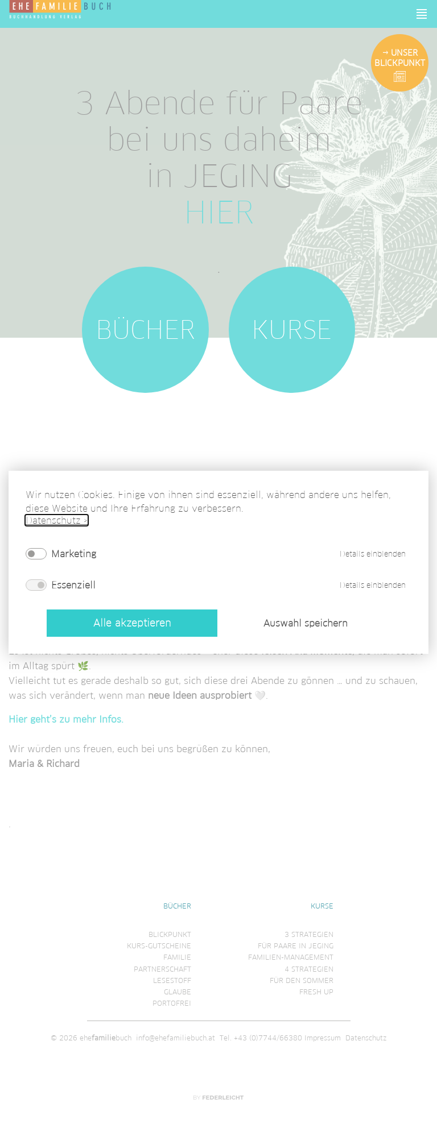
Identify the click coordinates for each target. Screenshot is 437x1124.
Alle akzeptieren (132, 622)
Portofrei (171, 1003)
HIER (219, 213)
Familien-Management (290, 957)
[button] (422, 14)
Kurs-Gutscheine (159, 945)
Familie (177, 957)
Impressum (322, 1038)
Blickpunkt (170, 934)
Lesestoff (172, 980)
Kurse (292, 329)
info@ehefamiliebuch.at (175, 1038)
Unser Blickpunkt (399, 58)
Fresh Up (316, 992)
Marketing (73, 554)
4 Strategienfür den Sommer (301, 974)
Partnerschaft (162, 969)
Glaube (177, 992)
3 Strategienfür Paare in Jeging (295, 940)
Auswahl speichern (305, 623)
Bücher (145, 329)
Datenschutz (366, 1038)
